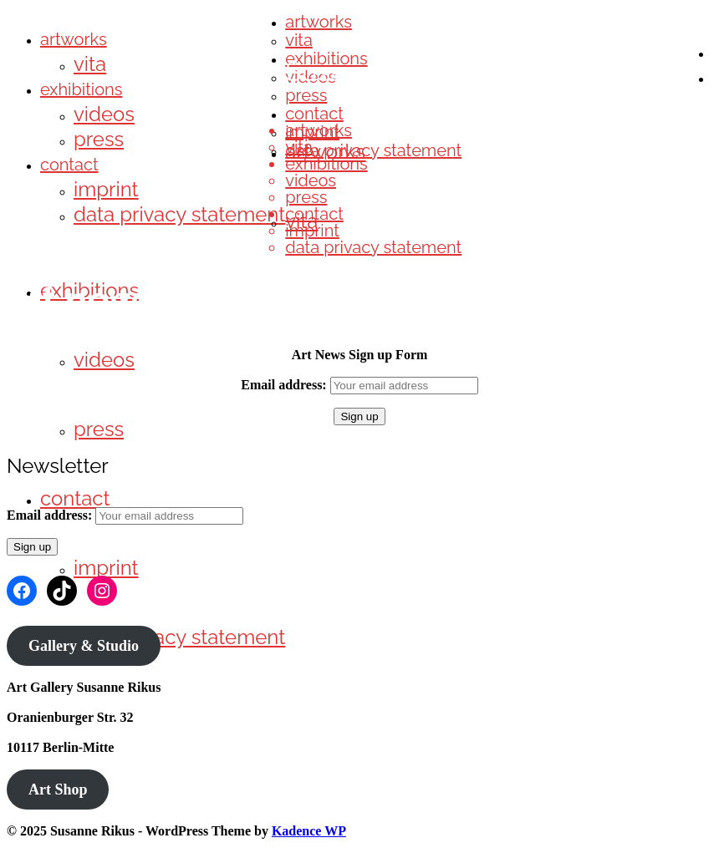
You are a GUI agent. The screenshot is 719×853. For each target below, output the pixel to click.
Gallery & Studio (83, 645)
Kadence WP (309, 831)
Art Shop (58, 789)
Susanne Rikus (375, 71)
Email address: (285, 385)
